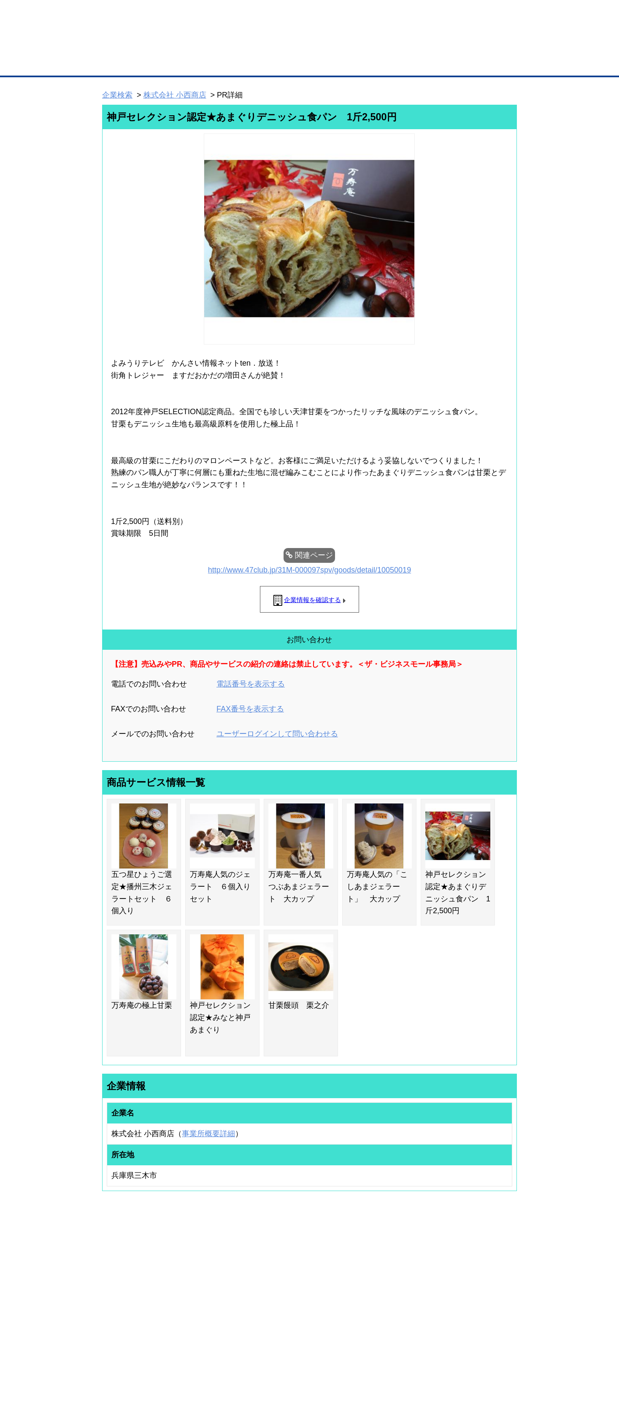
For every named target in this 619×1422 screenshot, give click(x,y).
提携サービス (210, 1314)
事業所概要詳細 (208, 1133)
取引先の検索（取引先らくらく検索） (137, 1283)
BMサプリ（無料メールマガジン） (133, 1328)
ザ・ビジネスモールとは (416, 14)
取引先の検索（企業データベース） (246, 63)
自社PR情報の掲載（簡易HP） (128, 1317)
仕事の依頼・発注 (114, 1294)
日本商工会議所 (393, 1272)
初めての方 (115, 1371)
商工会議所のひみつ (398, 1283)
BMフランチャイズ (216, 1336)
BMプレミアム (211, 1272)
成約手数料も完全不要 (243, 46)
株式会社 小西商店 (174, 95)
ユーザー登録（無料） (119, 1272)
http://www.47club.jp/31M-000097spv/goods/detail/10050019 (309, 570)
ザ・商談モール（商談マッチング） (373, 63)
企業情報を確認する (312, 599)
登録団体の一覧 (287, 1272)
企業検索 (117, 95)
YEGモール (388, 1305)
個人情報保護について (476, 1371)
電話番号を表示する (250, 684)
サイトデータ (277, 1371)
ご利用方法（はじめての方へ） (479, 1272)
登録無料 (134, 46)
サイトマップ (226, 1371)
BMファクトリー (214, 1302)
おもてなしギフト (395, 1294)
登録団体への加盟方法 (295, 1283)
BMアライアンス (214, 1325)
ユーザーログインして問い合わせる (277, 734)
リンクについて (366, 1371)
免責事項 (113, 1383)
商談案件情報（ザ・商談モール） (132, 1305)
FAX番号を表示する (250, 709)
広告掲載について (169, 1371)
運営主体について (464, 1294)
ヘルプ (320, 1371)
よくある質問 (459, 1283)
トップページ (120, 62)
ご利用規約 (417, 1371)
